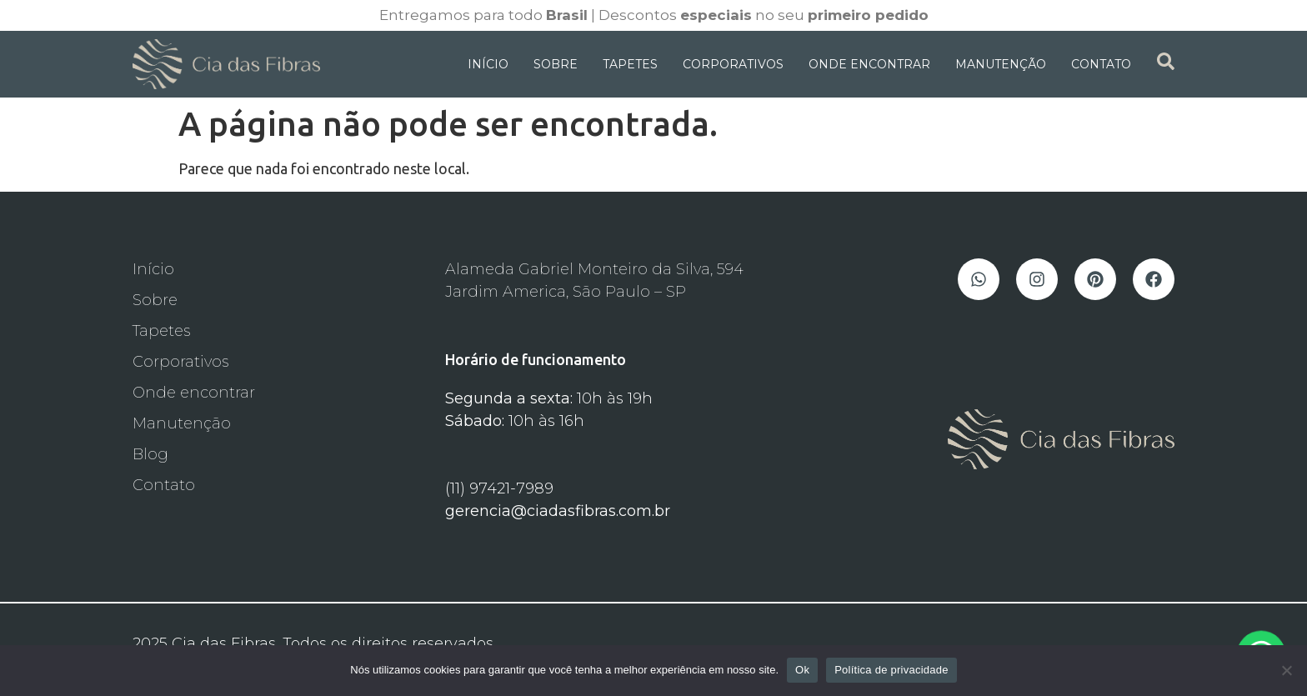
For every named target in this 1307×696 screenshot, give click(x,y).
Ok (802, 669)
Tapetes (630, 64)
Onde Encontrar (869, 64)
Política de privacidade (891, 669)
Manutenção (1000, 64)
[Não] (1286, 670)
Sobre (555, 64)
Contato (1101, 64)
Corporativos (733, 64)
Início (488, 64)
